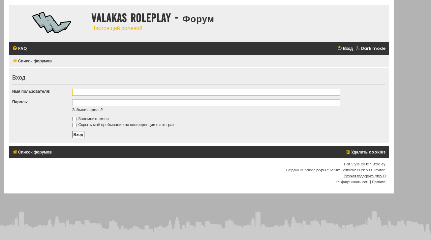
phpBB (321, 170)
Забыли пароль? (87, 109)
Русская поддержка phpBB (364, 176)
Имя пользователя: (31, 91)
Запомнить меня (90, 118)
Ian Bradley (375, 164)
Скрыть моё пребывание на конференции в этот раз (123, 124)
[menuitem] (19, 48)
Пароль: (20, 102)
